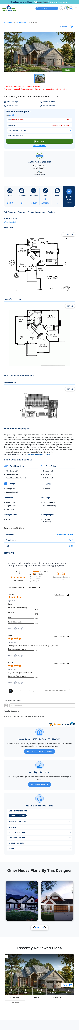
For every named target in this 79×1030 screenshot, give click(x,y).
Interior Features (17, 832)
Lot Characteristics (18, 811)
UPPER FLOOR (15, 1003)
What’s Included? (39, 146)
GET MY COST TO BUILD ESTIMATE (39, 751)
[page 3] (20, 691)
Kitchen (12, 827)
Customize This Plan (39, 784)
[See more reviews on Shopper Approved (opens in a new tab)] (22, 629)
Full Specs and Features (14, 212)
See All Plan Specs (69, 196)
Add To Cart (39, 141)
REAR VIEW (36, 998)
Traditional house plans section (38, 454)
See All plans (39, 928)
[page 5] (29, 691)
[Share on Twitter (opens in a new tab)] (19, 628)
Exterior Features (17, 838)
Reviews (51, 212)
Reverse (68, 70)
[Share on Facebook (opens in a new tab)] (15, 629)
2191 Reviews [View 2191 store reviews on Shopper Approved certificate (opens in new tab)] (20, 580)
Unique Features (16, 843)
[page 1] (11, 691)
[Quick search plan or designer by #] (46, 8)
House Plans (9, 22)
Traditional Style (21, 22)
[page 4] (24, 691)
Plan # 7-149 (67, 985)
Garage (12, 848)
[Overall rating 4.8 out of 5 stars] (18, 577)
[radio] (39, 571)
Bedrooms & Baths (17, 822)
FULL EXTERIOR (14, 998)
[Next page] (33, 691)
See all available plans (59, 2)
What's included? (10, 222)
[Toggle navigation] (75, 8)
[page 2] (15, 691)
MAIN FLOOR (57, 998)
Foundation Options (36, 212)
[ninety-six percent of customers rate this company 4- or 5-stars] (61, 576)
